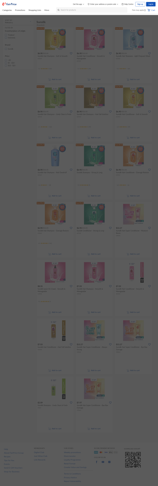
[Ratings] (45, 69)
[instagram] (109, 463)
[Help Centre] (127, 4)
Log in (151, 4)
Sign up (140, 4)
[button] (145, 10)
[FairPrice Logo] (9, 4)
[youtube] (102, 463)
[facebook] (96, 463)
